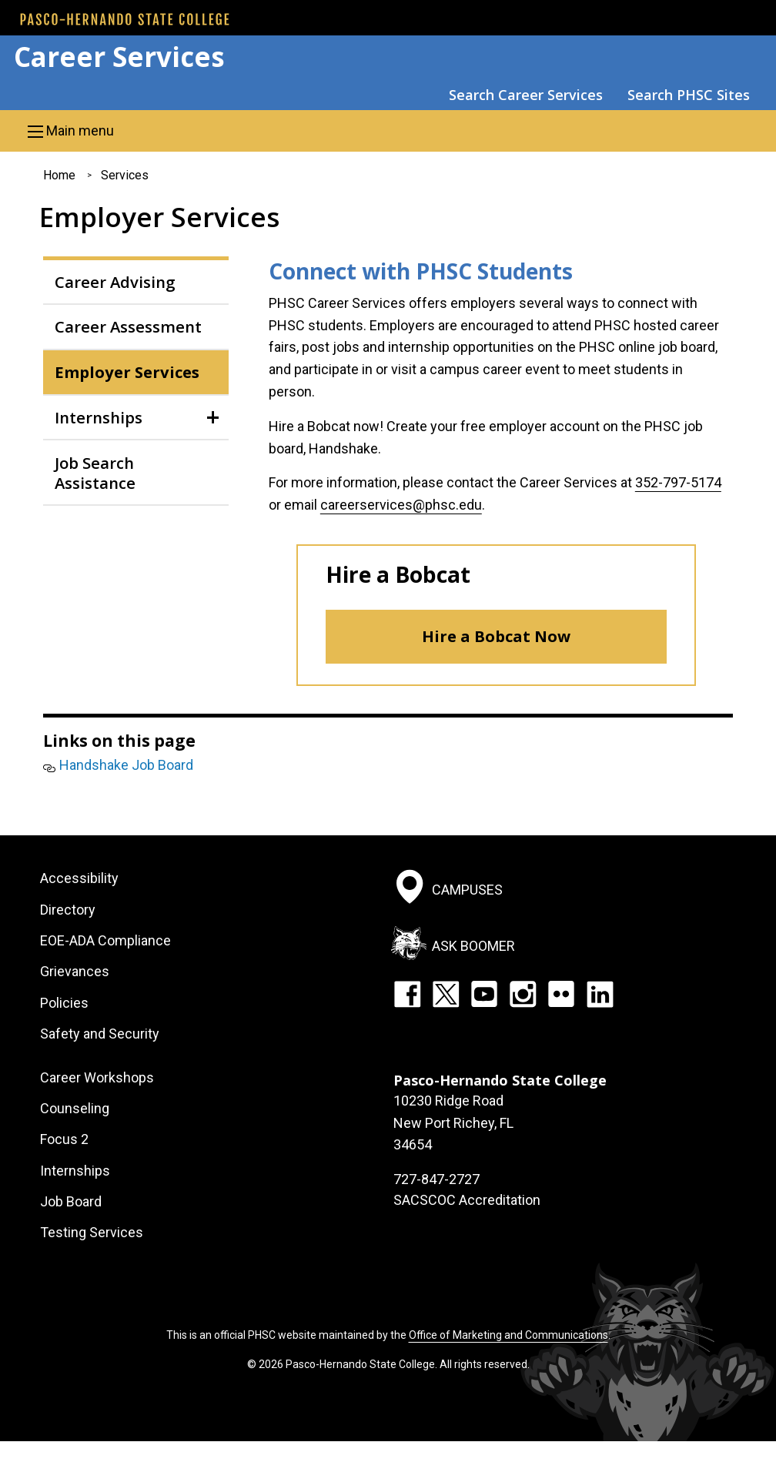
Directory (67, 910)
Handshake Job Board (126, 765)
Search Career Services (526, 94)
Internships (98, 417)
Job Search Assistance (95, 472)
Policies (64, 1003)
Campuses (467, 890)
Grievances (74, 971)
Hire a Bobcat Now (496, 636)
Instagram (522, 994)
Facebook (407, 994)
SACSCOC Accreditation (466, 1200)
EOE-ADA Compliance (105, 940)
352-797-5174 (678, 482)
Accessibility (79, 878)
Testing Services (91, 1232)
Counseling (74, 1108)
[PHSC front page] (124, 19)
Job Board (71, 1201)
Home (59, 175)
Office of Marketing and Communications (508, 1335)
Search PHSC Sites (688, 94)
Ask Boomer (473, 945)
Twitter (445, 994)
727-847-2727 (436, 1179)
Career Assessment (128, 326)
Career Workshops (97, 1077)
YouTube (484, 994)
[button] (388, 131)
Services (125, 175)
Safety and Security (99, 1033)
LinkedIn (599, 994)
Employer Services (127, 372)
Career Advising (115, 282)
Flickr (561, 994)
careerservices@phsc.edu (401, 505)
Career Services (119, 56)
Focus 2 (64, 1139)
